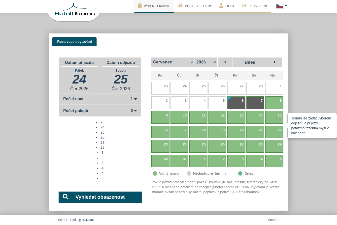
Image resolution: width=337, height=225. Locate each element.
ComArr (273, 220)
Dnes (250, 62)
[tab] (74, 41)
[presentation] (74, 41)
